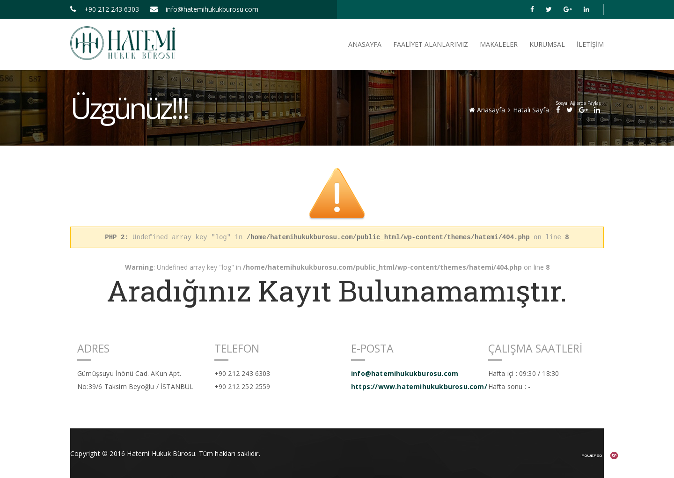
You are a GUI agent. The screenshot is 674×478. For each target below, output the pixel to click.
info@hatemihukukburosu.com (204, 9)
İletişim (590, 44)
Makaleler (499, 44)
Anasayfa (487, 109)
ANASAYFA (364, 44)
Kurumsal (547, 44)
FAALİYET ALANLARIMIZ (430, 44)
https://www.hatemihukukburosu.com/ (412, 386)
